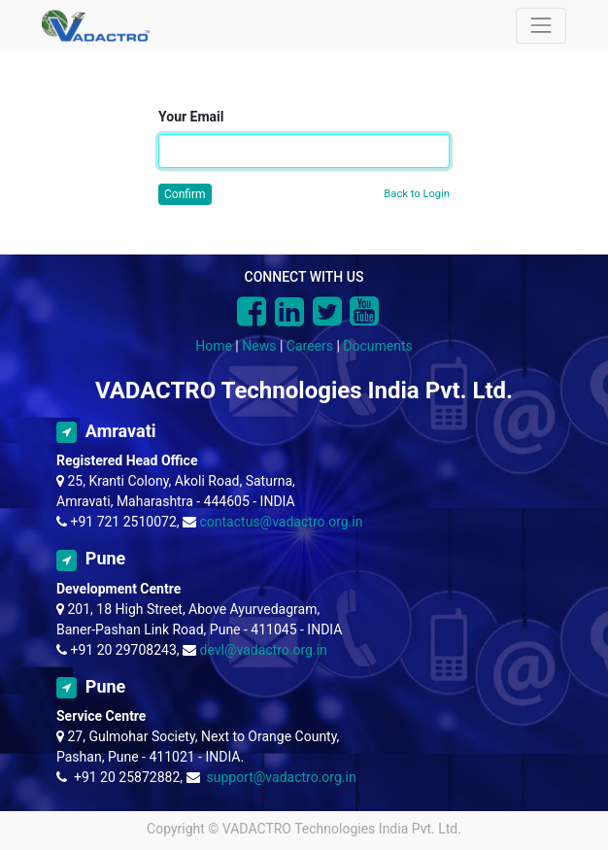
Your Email (190, 116)
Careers (310, 346)
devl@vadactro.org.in (263, 650)
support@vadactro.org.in (280, 777)
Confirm (185, 194)
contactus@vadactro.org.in (281, 521)
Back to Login (417, 193)
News (259, 346)
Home (213, 346)
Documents (377, 346)
